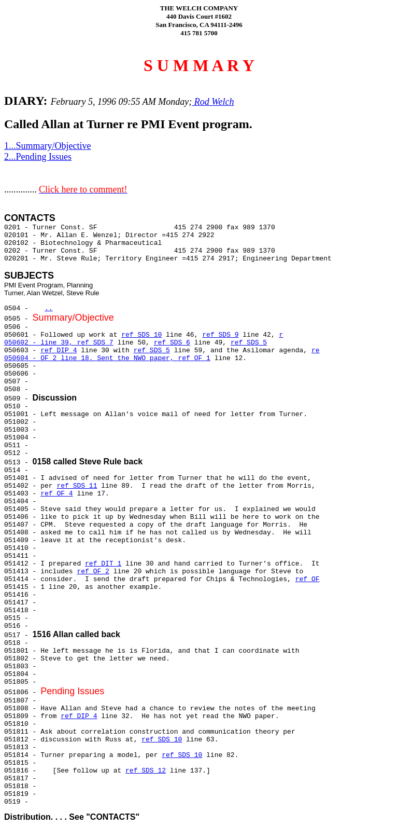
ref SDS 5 (249, 343)
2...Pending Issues (38, 157)
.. (49, 308)
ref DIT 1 (103, 564)
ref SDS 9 (220, 335)
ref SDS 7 (95, 343)
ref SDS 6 (172, 343)
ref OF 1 (194, 358)
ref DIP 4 (58, 350)
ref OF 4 (56, 494)
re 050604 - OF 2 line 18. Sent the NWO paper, (162, 354)
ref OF (307, 579)
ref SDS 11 (76, 486)
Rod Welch (213, 102)
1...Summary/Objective (47, 146)
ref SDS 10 (141, 335)
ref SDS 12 (145, 771)
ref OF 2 (93, 571)
